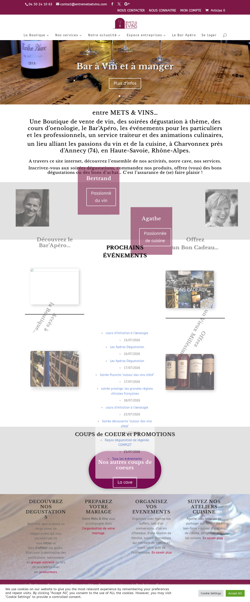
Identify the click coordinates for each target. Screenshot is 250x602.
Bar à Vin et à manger (125, 67)
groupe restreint (43, 562)
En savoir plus (162, 552)
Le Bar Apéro (184, 35)
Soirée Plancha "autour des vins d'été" (127, 455)
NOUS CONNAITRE (162, 10)
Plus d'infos (125, 84)
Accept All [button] (235, 593)
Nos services (66, 35)
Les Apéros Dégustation (127, 427)
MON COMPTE (190, 10)
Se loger (209, 35)
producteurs (48, 572)
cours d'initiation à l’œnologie (127, 413)
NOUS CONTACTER (131, 10)
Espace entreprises (144, 35)
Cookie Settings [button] (211, 593)
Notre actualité (102, 35)
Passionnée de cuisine (155, 263)
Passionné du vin (101, 171)
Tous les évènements (127, 539)
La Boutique (34, 35)
